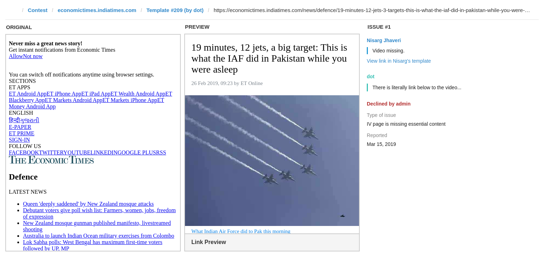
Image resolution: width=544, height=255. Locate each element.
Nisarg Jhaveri (384, 40)
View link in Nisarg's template (399, 61)
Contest (38, 10)
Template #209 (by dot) (174, 10)
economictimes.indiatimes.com (97, 10)
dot (371, 76)
